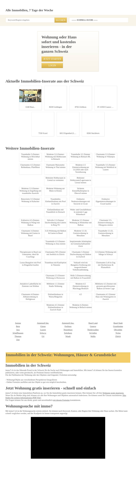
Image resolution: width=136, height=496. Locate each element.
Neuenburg (34, 423)
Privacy (27, 485)
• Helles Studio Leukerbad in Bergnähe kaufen (55, 229)
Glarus (7, 420)
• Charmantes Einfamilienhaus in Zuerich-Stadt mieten (58, 216)
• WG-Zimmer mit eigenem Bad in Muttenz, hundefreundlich (60, 243)
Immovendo (60, 450)
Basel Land (60, 416)
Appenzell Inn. (10, 416)
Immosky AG (10, 457)
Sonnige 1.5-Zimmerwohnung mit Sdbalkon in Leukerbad (20, 105)
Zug (107, 429)
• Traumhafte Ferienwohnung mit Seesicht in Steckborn (59, 285)
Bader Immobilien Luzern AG (16, 453)
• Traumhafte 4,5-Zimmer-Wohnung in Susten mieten (58, 234)
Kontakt (37, 485)
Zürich (82, 429)
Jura (107, 420)
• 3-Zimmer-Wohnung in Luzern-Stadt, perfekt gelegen (58, 257)
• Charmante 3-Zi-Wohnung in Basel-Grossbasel (56, 211)
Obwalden (84, 423)
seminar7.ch (107, 485)
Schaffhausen (111, 423)
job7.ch (84, 485)
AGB (19, 485)
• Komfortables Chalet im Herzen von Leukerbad (56, 253)
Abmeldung (63, 485)
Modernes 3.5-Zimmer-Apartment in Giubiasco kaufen (20, 383)
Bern (107, 416)
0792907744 (72, 148)
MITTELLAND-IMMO (113, 457)
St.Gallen (59, 426)
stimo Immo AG (11, 467)
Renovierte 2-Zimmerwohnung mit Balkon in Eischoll (20, 225)
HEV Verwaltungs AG (88, 450)
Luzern (8, 423)
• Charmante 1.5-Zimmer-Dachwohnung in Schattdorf (58, 276)
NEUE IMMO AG (61, 447)
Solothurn (34, 426)
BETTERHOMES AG (37, 447)
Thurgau (109, 426)
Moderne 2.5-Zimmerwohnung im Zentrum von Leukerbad (20, 194)
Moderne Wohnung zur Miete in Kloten (20, 319)
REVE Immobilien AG (113, 453)
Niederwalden (61, 423)
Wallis (58, 429)
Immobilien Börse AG (13, 447)
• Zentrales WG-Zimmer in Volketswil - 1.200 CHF (56, 248)
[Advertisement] (68, 49)
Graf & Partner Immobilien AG (117, 447)
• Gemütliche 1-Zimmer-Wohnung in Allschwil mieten (58, 280)
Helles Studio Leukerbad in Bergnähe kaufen (20, 134)
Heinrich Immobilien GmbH (40, 450)
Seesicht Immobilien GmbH (15, 450)
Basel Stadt (84, 416)
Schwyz (8, 426)
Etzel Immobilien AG (113, 450)
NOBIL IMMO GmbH (38, 453)
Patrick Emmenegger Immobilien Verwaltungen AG (68, 461)
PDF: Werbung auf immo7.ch (68, 491)
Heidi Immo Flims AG (113, 460)
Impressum (9, 485)
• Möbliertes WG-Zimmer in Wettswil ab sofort (55, 290)
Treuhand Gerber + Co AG (90, 457)
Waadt (32, 429)
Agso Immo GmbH (62, 453)
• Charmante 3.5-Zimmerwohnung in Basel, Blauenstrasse (60, 294)
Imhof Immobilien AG (114, 463)
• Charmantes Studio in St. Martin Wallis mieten (56, 239)
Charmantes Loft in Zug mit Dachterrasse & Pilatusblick (20, 353)
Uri (6, 429)
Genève (58, 420)
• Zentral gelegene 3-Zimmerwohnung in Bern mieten (58, 225)
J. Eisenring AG (86, 453)
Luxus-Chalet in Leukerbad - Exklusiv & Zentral (20, 163)
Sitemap (75, 485)
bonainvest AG (61, 457)
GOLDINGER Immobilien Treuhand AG (39, 468)
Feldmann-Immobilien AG (89, 463)
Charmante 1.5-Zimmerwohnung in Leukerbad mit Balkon (20, 285)
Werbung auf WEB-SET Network (47, 491)
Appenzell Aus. (36, 416)
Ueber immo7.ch (49, 485)
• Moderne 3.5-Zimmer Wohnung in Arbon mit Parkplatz (59, 262)
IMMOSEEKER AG (87, 447)
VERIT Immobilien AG (88, 460)
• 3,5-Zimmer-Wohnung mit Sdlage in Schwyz (55, 271)
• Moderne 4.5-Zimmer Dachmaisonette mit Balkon (57, 299)
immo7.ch (94, 485)
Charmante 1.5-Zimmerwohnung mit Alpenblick (20, 256)
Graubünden (85, 420)
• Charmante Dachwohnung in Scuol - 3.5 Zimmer (57, 220)
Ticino (82, 426)
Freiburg (33, 420)
